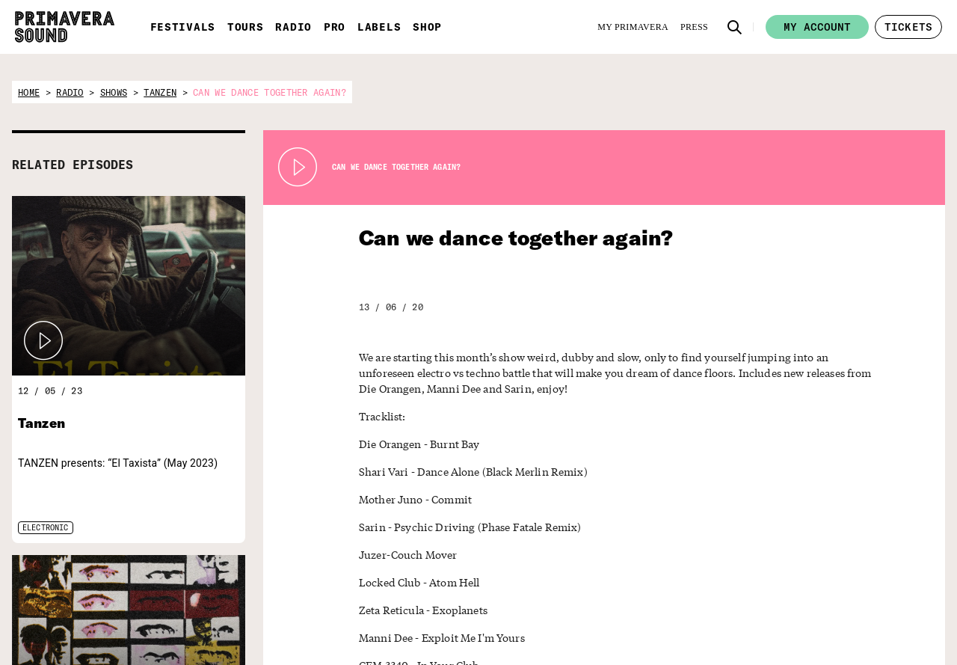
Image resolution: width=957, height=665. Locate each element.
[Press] (694, 26)
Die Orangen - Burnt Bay (413, 444)
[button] (735, 27)
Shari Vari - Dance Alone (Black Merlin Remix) (461, 471)
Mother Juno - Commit (408, 499)
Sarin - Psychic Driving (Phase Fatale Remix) (457, 527)
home (29, 92)
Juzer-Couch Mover (401, 554)
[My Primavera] (632, 26)
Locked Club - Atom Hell (414, 582)
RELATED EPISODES (72, 164)
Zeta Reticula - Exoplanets (416, 610)
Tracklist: (379, 416)
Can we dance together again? (494, 237)
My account (817, 27)
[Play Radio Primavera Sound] (43, 341)
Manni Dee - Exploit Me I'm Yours (433, 637)
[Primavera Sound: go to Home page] (64, 27)
